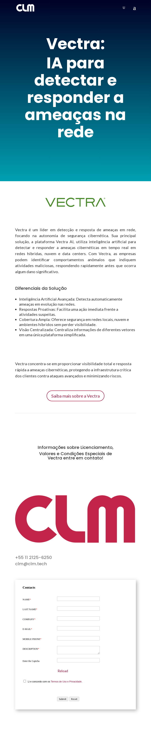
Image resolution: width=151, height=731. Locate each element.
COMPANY (29, 619)
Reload (63, 671)
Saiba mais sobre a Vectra (75, 396)
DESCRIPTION (31, 649)
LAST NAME (30, 609)
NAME (27, 599)
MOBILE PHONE (32, 639)
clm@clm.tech (31, 564)
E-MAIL (27, 629)
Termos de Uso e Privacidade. (66, 681)
